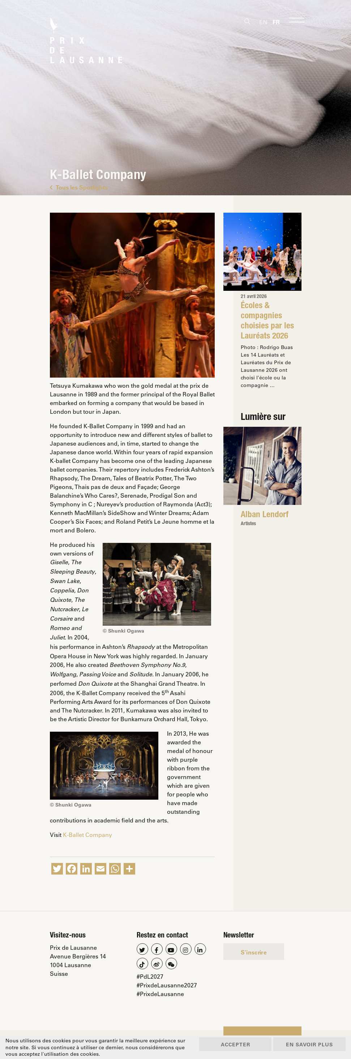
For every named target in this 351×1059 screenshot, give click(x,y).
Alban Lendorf (264, 515)
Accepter (235, 1044)
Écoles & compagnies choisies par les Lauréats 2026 (267, 321)
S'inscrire (254, 952)
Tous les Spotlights (79, 187)
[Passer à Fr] (276, 21)
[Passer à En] (263, 21)
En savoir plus (309, 1044)
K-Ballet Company (87, 834)
